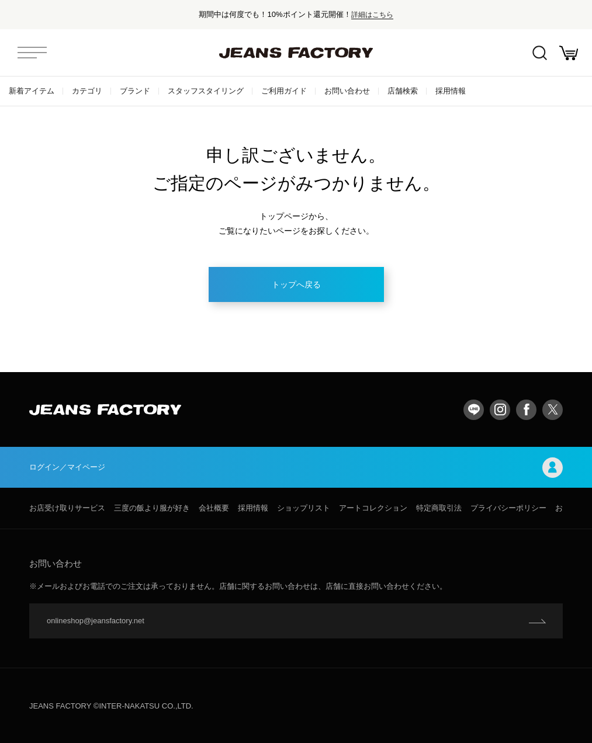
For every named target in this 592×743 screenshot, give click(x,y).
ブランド (135, 90)
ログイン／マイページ (296, 467)
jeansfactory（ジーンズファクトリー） (296, 52)
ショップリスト (303, 508)
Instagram (500, 410)
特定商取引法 (439, 508)
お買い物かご (568, 53)
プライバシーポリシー (508, 508)
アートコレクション (373, 508)
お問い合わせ (347, 90)
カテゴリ (87, 90)
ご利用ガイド (284, 90)
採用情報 (450, 90)
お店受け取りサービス (67, 508)
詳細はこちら (372, 14)
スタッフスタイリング (206, 90)
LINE (473, 410)
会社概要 (214, 508)
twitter (552, 410)
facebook (526, 410)
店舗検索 (402, 90)
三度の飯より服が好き (152, 508)
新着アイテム (31, 90)
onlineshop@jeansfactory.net (95, 620)
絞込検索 (539, 53)
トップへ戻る (296, 284)
